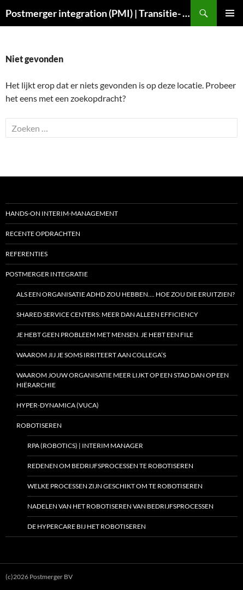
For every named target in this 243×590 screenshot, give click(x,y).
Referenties (26, 254)
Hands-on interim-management (61, 213)
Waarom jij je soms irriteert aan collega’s (91, 355)
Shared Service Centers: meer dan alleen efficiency (107, 314)
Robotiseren (39, 425)
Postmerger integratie (46, 274)
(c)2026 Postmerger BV (39, 577)
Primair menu (230, 13)
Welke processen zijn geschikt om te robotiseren (115, 486)
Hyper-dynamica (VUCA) (57, 405)
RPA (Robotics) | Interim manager (85, 445)
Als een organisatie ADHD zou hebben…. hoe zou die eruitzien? (125, 294)
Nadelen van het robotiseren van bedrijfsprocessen (120, 506)
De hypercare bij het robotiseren (86, 526)
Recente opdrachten (42, 233)
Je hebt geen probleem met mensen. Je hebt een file (104, 335)
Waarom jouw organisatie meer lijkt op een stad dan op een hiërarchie (122, 380)
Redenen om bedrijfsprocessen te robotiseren (110, 466)
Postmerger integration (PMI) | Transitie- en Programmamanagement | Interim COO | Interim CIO (98, 13)
